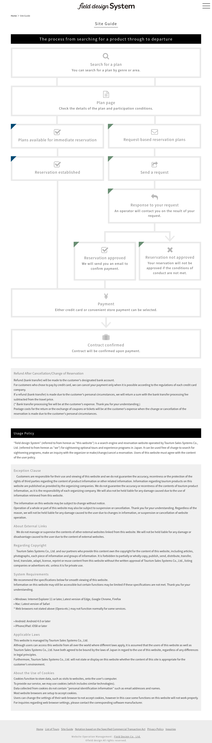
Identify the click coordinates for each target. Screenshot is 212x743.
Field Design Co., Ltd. (127, 736)
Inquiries (171, 729)
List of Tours (52, 729)
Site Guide (67, 729)
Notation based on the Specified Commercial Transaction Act (110, 729)
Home (14, 15)
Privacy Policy (155, 729)
